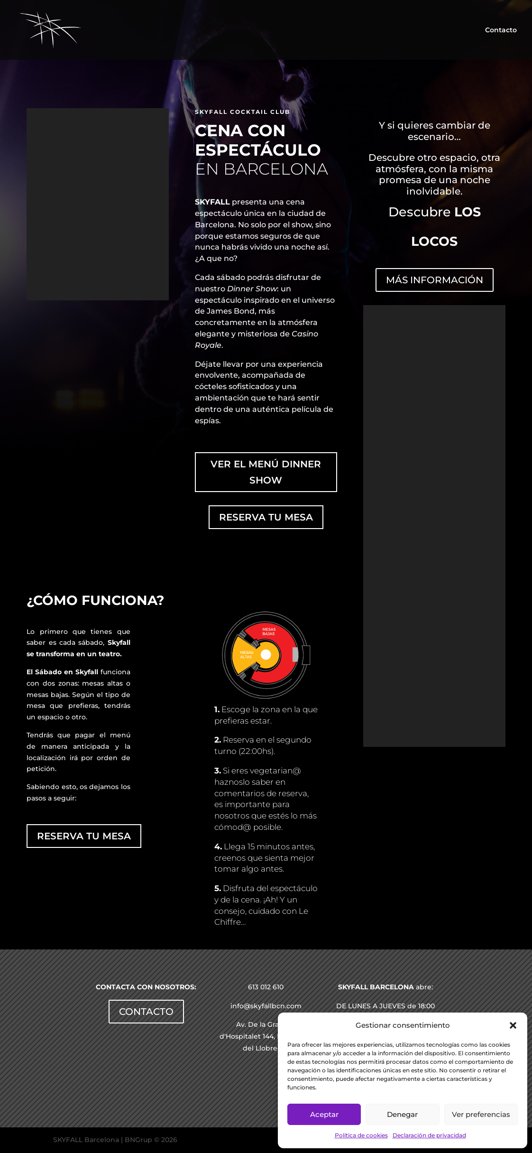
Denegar (402, 1114)
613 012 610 (266, 987)
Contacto (501, 30)
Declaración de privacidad (429, 1135)
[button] (513, 1025)
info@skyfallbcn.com (266, 1006)
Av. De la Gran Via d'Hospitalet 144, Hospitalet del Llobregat (266, 1036)
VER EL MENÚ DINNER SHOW (266, 472)
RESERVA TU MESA (266, 517)
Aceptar (324, 1114)
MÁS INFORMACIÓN (434, 280)
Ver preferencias (481, 1114)
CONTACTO (146, 1011)
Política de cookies (361, 1135)
